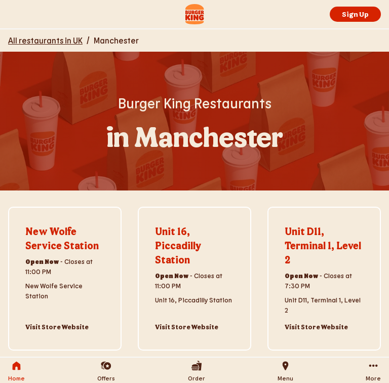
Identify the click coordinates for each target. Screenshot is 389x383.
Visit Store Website (57, 327)
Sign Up (355, 14)
